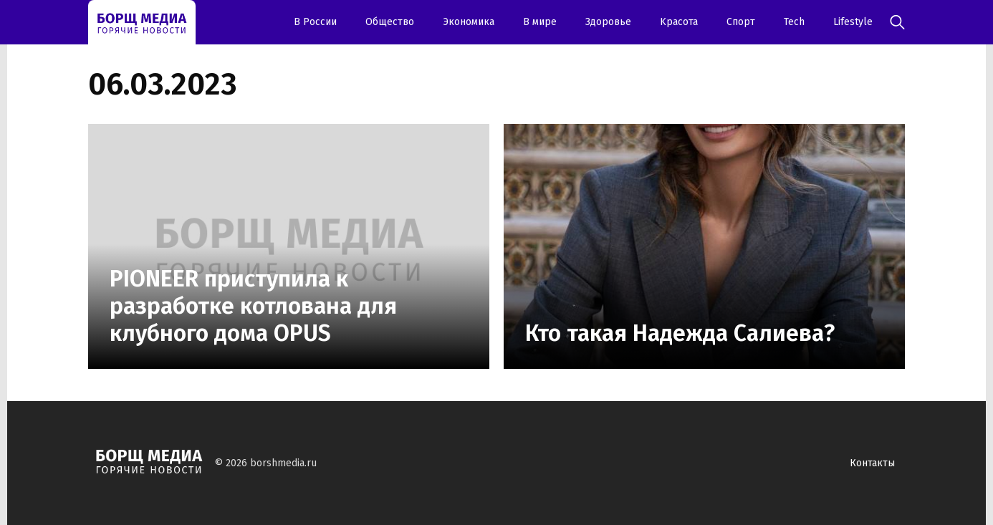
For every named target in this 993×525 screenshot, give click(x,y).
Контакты (872, 463)
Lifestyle (853, 22)
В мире (540, 22)
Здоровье (608, 22)
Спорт (740, 22)
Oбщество (389, 22)
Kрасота (679, 22)
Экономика (468, 22)
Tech (794, 22)
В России (315, 22)
